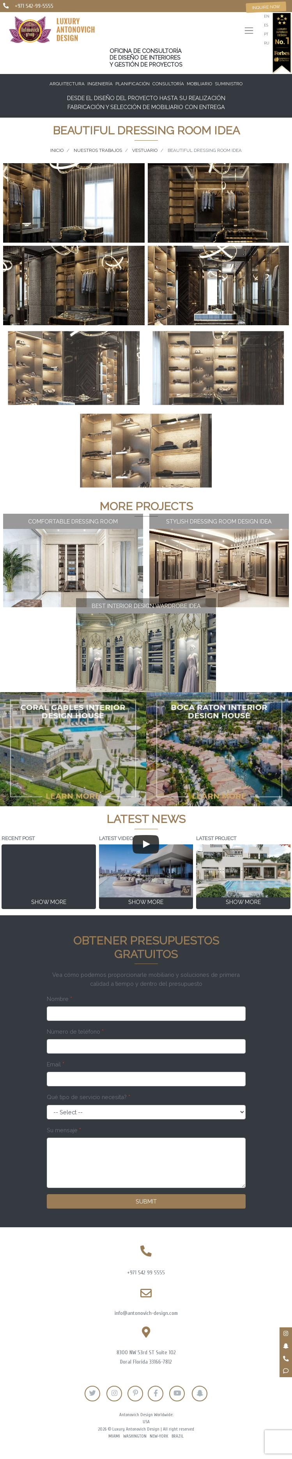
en (266, 16)
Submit (146, 1201)
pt (266, 34)
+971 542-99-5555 (34, 6)
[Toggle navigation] (249, 31)
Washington (135, 1436)
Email (55, 1064)
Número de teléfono (75, 1031)
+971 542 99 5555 (146, 1272)
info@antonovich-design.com (146, 1313)
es (266, 25)
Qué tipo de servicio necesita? (88, 1097)
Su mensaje (64, 1130)
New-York (159, 1436)
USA (146, 1421)
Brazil (178, 1436)
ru (266, 43)
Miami (114, 1436)
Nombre (59, 999)
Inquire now (266, 7)
